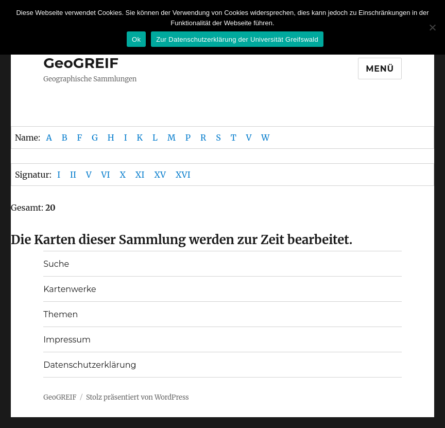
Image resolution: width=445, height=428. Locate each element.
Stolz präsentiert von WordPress (137, 397)
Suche (56, 264)
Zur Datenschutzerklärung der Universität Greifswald (237, 39)
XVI (183, 174)
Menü (380, 69)
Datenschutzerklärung (89, 365)
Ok (136, 39)
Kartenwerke (69, 289)
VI (105, 174)
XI (140, 174)
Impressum (67, 340)
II (73, 174)
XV (160, 174)
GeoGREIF (80, 63)
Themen (60, 314)
